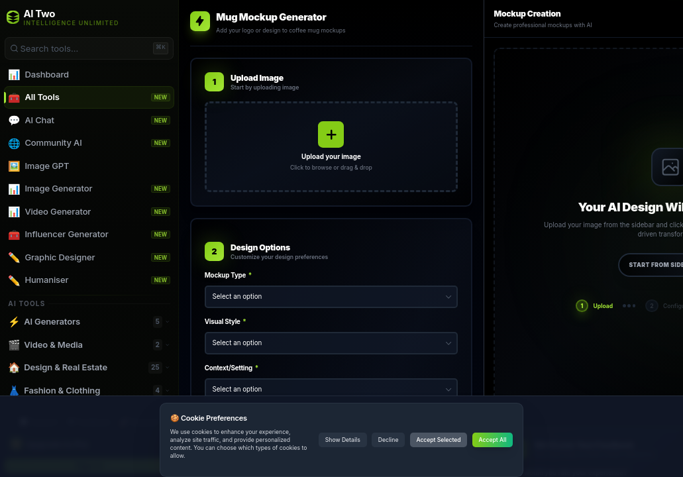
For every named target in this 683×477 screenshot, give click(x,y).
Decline (388, 440)
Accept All (493, 440)
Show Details (342, 440)
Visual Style (225, 321)
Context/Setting (231, 368)
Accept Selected (438, 440)
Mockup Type (228, 275)
